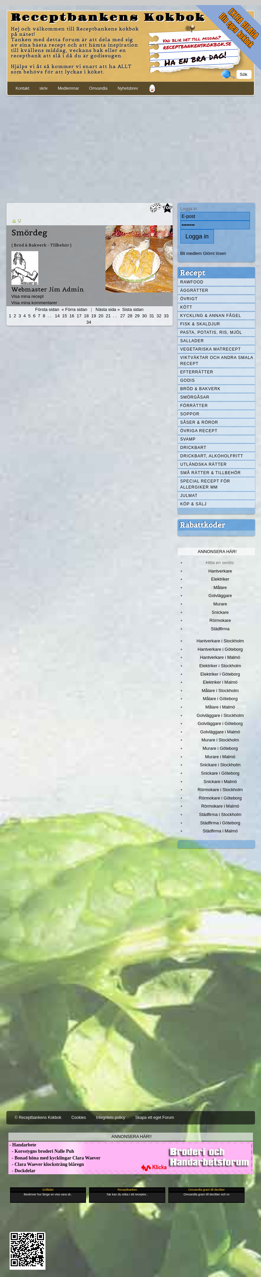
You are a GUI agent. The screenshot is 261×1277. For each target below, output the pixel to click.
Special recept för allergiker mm (205, 484)
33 (166, 315)
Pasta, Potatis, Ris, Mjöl (211, 332)
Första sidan (47, 309)
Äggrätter (194, 290)
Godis (187, 380)
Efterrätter (196, 372)
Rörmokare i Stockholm (220, 789)
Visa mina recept (27, 296)
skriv (43, 88)
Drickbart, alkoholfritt (211, 456)
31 (151, 315)
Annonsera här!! (131, 1136)
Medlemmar (68, 88)
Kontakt (23, 88)
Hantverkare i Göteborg (220, 649)
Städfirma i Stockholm (220, 814)
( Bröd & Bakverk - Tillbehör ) (41, 244)
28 (130, 315)
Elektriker (220, 579)
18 (86, 315)
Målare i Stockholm (220, 690)
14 (57, 315)
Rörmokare (220, 620)
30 (144, 315)
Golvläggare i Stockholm (220, 715)
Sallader (192, 340)
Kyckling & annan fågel (210, 315)
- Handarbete (22, 1144)
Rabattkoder (202, 525)
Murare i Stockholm (220, 739)
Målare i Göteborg (220, 698)
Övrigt (189, 299)
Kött (186, 307)
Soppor (190, 414)
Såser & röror (199, 422)
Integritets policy (110, 1117)
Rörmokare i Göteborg (220, 798)
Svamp (188, 439)
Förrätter (194, 405)
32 (159, 315)
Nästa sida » (108, 309)
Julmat (189, 495)
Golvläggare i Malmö (220, 731)
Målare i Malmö (220, 707)
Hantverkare (220, 571)
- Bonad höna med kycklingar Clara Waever (54, 1157)
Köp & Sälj (193, 504)
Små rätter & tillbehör (210, 472)
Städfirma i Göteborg (220, 822)
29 (137, 315)
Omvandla (98, 88)
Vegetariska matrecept (210, 349)
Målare (220, 587)
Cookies (78, 1117)
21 (108, 315)
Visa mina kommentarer (34, 302)
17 (79, 315)
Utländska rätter (203, 464)
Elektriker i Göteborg (220, 674)
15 (64, 315)
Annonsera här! (217, 551)
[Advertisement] (130, 148)
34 (88, 322)
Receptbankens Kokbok (108, 17)
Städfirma (220, 628)
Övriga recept (199, 430)
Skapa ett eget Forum (154, 1117)
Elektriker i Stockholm (220, 665)
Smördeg (29, 232)
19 (93, 315)
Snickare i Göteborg (220, 773)
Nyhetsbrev (128, 88)
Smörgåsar (195, 397)
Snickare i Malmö (220, 781)
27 (122, 315)
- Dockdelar (22, 1170)
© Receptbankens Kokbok (38, 1117)
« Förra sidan (74, 309)
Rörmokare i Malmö (220, 806)
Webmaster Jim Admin (47, 289)
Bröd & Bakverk (200, 388)
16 (72, 315)
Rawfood (192, 282)
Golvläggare (220, 595)
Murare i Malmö (220, 756)
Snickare (220, 612)
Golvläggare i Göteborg (220, 723)
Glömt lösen (214, 253)
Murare (220, 603)
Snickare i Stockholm (220, 764)
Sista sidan (132, 309)
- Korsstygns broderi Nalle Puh (41, 1151)
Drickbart (193, 447)
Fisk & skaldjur (200, 324)
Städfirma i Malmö (220, 830)
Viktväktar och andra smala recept (217, 360)
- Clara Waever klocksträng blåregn (46, 1164)
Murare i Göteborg (220, 748)
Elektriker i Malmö (220, 682)
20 (100, 315)
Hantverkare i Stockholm (220, 640)
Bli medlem (191, 253)
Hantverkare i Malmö (220, 657)
